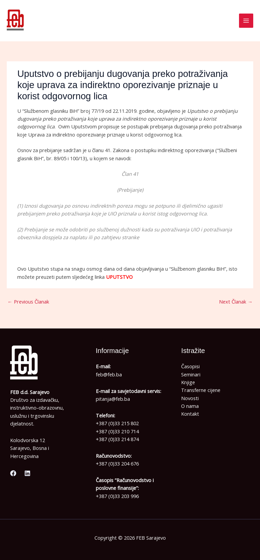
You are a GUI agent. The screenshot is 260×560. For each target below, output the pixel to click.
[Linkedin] (27, 473)
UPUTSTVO (119, 276)
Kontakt (190, 413)
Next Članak (236, 301)
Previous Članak (28, 301)
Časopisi (190, 366)
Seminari (190, 374)
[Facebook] (13, 473)
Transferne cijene (200, 390)
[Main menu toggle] (246, 21)
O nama (190, 405)
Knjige (188, 382)
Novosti (190, 398)
